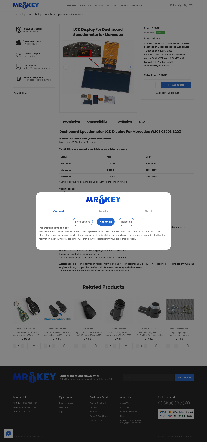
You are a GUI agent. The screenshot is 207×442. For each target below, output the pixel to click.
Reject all (126, 221)
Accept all (106, 221)
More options (82, 221)
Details (103, 211)
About (148, 211)
